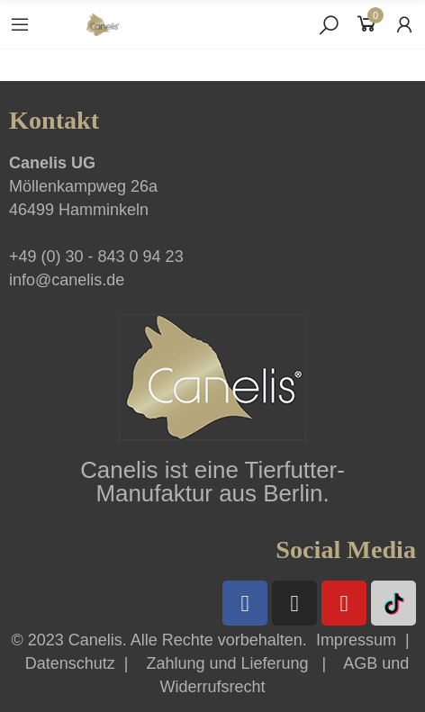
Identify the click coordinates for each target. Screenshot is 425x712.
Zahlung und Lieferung (227, 663)
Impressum (356, 640)
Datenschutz (70, 663)
